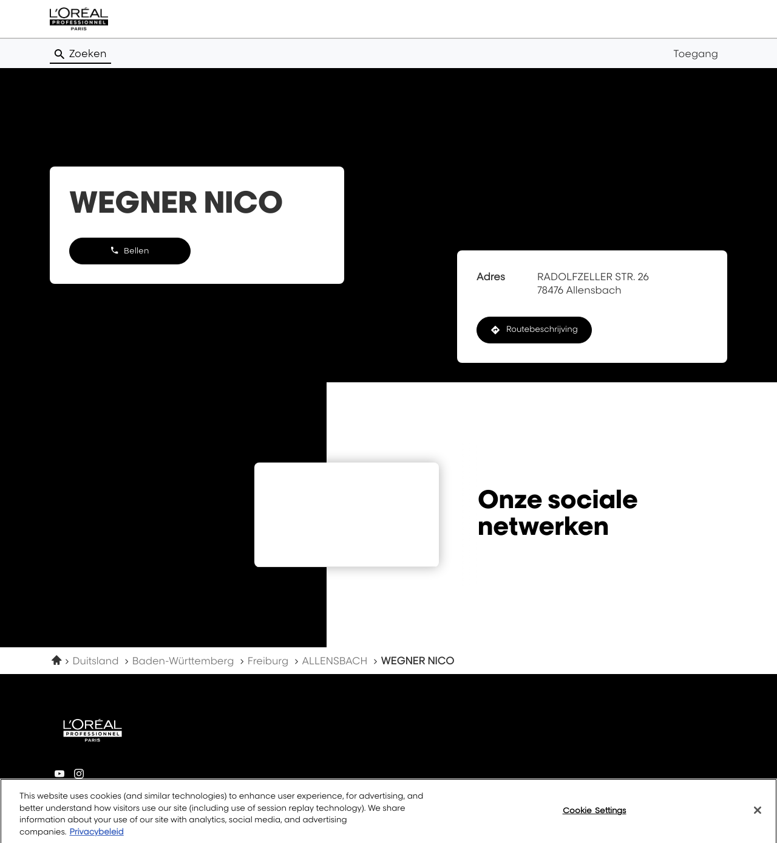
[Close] (757, 815)
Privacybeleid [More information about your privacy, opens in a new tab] (96, 837)
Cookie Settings (594, 815)
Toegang (695, 53)
